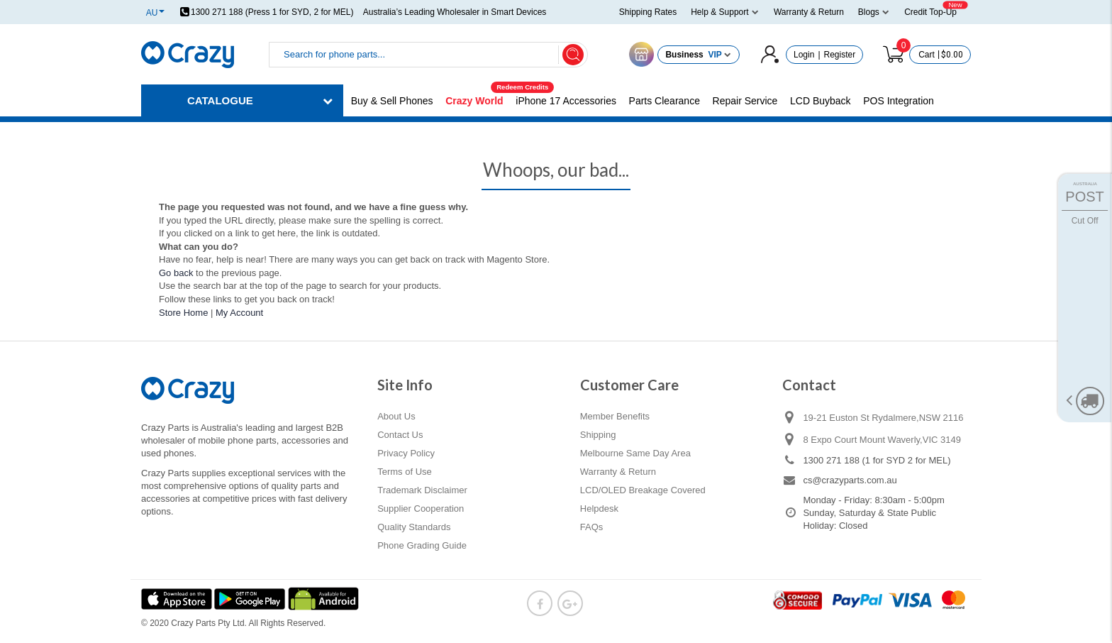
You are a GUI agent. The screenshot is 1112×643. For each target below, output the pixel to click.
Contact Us (400, 434)
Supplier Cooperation (420, 508)
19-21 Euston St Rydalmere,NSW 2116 (883, 417)
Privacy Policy (406, 453)
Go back (176, 273)
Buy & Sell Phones (392, 100)
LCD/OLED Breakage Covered (643, 490)
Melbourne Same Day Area (635, 453)
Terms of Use (404, 471)
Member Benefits (615, 416)
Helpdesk (599, 508)
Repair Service (745, 100)
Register (840, 55)
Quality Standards (413, 527)
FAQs (592, 527)
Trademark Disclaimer (422, 490)
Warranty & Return (618, 471)
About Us (396, 416)
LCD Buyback (820, 100)
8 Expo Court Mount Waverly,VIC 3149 (882, 439)
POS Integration (898, 100)
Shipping (598, 434)
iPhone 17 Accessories (566, 100)
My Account (239, 312)
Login (804, 55)
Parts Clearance (664, 100)
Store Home (183, 312)
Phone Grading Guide (422, 545)
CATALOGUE (220, 100)
